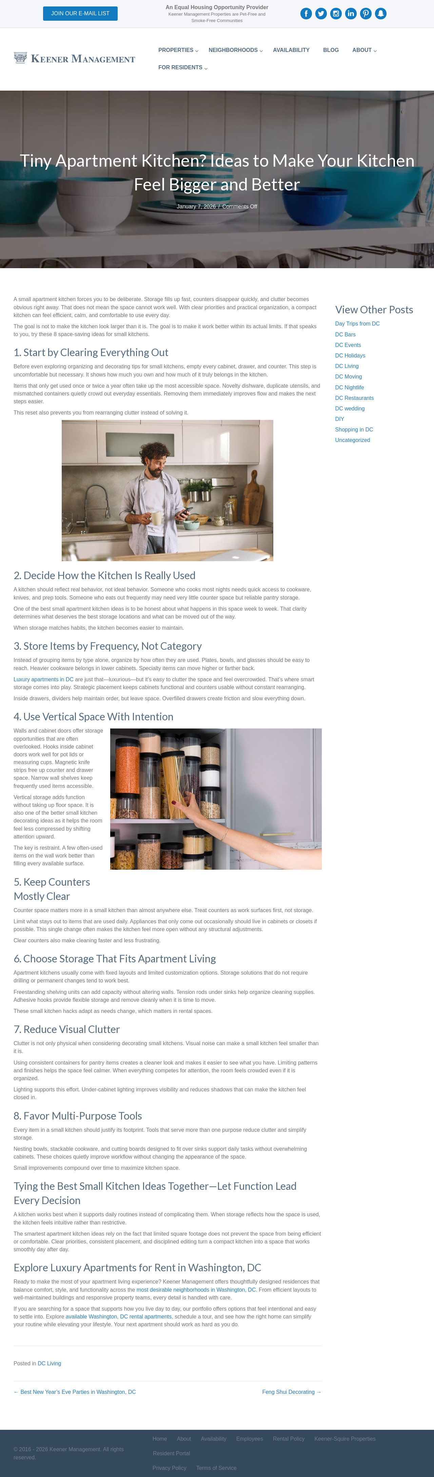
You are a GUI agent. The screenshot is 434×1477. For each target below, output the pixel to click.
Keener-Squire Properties (345, 1439)
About (184, 1439)
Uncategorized (352, 440)
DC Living (49, 1363)
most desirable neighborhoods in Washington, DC (196, 1290)
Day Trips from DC (357, 324)
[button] (80, 13)
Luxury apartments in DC (44, 679)
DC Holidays (350, 355)
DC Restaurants (354, 398)
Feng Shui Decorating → (291, 1392)
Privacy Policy (169, 1468)
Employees (249, 1439)
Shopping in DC (354, 429)
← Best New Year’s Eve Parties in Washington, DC (75, 1392)
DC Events (348, 345)
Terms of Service (216, 1468)
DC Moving (348, 377)
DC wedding (350, 408)
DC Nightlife (349, 387)
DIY (339, 419)
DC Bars (345, 334)
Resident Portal (171, 1453)
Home (160, 1439)
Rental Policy (288, 1439)
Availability (213, 1439)
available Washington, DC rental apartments (119, 1316)
